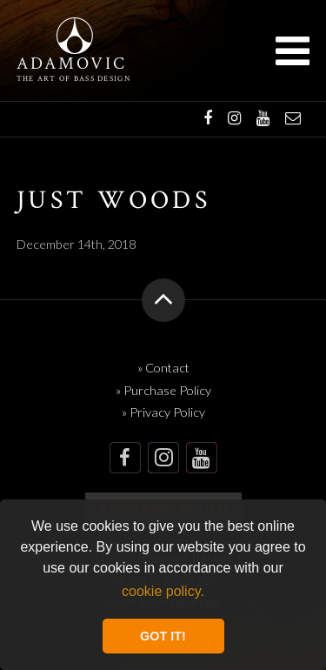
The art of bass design (73, 79)
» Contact (163, 367)
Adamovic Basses (74, 35)
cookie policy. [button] (163, 591)
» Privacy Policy (163, 412)
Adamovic (72, 64)
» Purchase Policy (163, 390)
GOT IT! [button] (163, 636)
